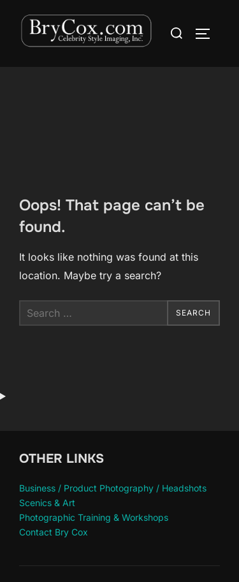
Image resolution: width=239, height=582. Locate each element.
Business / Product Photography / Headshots (112, 488)
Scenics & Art (47, 502)
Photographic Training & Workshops (93, 517)
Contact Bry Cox (53, 532)
